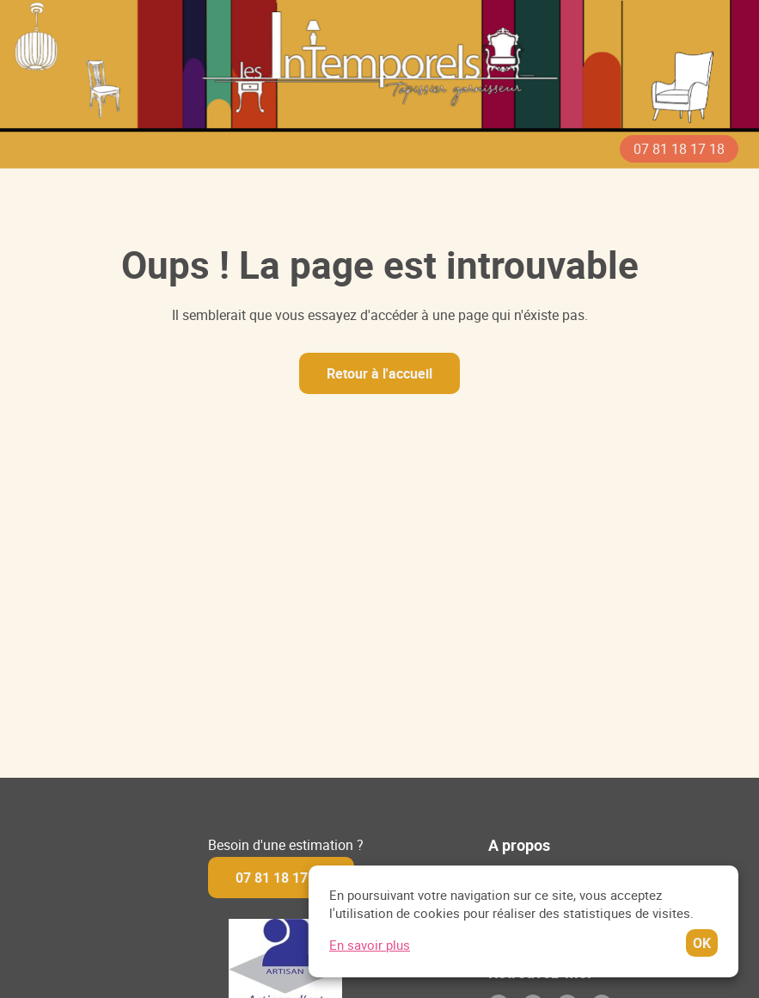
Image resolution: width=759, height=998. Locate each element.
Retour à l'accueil (379, 373)
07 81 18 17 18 (679, 148)
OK (715, 942)
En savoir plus (382, 944)
